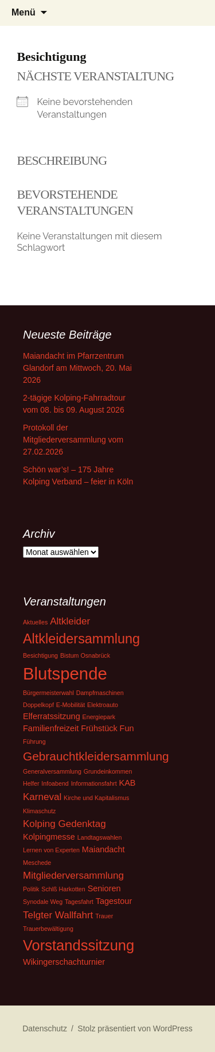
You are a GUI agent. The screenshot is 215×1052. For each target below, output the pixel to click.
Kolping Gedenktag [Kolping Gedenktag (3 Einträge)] (64, 823)
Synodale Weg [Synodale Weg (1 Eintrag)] (42, 901)
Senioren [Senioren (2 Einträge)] (104, 888)
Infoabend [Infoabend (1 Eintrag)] (54, 783)
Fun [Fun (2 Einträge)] (127, 728)
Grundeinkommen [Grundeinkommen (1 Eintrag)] (108, 771)
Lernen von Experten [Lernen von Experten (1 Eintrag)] (51, 850)
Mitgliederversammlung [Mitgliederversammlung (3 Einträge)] (73, 875)
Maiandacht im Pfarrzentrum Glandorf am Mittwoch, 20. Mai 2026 (77, 368)
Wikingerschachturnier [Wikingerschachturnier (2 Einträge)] (64, 961)
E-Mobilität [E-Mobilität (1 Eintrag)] (70, 704)
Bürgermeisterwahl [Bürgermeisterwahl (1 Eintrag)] (48, 692)
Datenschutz (44, 1028)
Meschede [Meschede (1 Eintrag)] (37, 862)
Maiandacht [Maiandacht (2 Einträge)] (103, 849)
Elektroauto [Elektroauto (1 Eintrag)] (102, 704)
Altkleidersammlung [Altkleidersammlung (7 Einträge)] (81, 638)
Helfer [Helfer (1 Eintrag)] (31, 783)
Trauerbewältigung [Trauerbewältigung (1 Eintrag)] (48, 928)
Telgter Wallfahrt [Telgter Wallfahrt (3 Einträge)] (58, 915)
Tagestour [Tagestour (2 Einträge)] (114, 901)
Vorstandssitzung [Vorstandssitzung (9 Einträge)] (78, 945)
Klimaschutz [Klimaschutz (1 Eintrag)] (39, 811)
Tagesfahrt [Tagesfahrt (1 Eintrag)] (79, 901)
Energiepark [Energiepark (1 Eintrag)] (99, 716)
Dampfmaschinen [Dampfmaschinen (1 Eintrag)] (100, 692)
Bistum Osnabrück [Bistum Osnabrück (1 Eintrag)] (85, 655)
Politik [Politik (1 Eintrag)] (31, 889)
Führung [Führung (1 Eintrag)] (34, 741)
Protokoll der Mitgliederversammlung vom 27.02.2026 (73, 439)
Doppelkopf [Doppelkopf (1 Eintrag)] (38, 704)
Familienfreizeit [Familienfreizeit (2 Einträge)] (51, 728)
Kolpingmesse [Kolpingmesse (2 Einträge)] (49, 836)
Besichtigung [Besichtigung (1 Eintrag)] (40, 655)
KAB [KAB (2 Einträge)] (127, 782)
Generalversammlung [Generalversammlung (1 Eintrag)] (52, 771)
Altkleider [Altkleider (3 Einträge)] (70, 621)
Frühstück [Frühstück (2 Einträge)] (99, 728)
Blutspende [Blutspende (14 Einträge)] (65, 673)
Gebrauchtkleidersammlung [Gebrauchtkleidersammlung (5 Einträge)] (96, 756)
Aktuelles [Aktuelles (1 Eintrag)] (35, 622)
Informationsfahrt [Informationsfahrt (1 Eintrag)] (94, 783)
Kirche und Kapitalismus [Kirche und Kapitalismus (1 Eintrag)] (96, 797)
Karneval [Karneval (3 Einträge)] (42, 796)
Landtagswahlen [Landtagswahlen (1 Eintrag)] (99, 837)
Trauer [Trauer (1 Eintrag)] (104, 916)
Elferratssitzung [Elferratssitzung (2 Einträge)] (51, 716)
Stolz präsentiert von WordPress (135, 1028)
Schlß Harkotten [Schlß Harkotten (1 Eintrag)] (63, 889)
